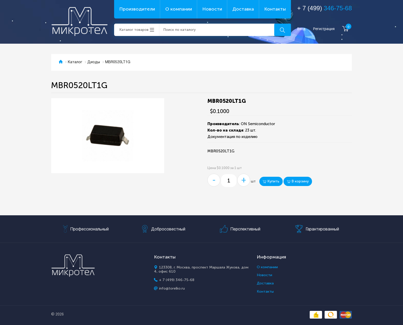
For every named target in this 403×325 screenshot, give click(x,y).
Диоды (93, 62)
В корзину (298, 181)
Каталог (75, 62)
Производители (137, 9)
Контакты (275, 9)
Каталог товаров (134, 29)
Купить (271, 181)
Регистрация (324, 29)
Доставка (243, 9)
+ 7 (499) (324, 8)
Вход (301, 29)
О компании (178, 9)
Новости (212, 9)
